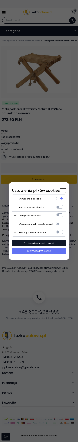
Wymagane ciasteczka (30, 198)
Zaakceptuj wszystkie (39, 250)
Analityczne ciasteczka (30, 215)
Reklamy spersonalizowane (32, 232)
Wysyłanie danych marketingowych (36, 224)
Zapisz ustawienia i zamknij (39, 243)
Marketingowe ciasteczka (31, 207)
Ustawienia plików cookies (36, 190)
